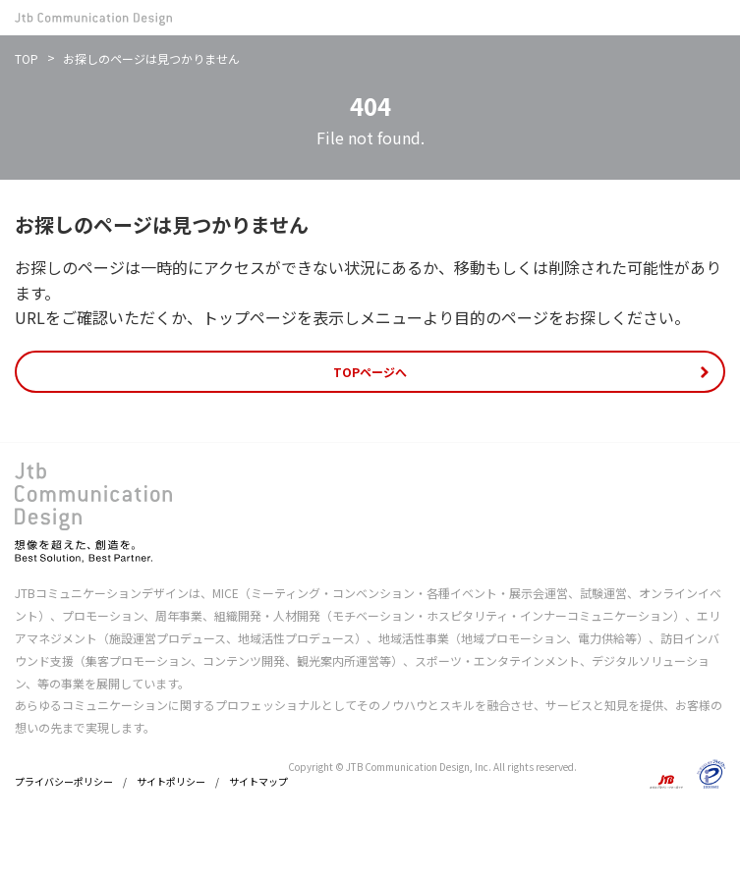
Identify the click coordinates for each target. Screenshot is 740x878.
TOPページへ (370, 371)
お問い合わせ (677, 17)
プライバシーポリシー (64, 781)
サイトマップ (258, 781)
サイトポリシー (171, 781)
